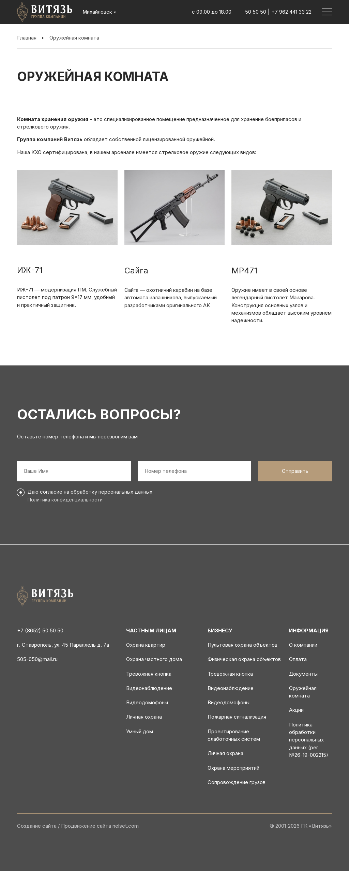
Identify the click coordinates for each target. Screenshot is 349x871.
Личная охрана (144, 717)
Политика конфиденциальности (65, 499)
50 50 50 (255, 12)
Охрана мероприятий (233, 768)
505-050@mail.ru (37, 659)
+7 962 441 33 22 (291, 12)
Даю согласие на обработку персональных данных (90, 492)
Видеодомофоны (147, 703)
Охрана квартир (145, 645)
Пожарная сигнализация (237, 717)
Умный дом (139, 732)
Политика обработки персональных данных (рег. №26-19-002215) (308, 740)
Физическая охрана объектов (244, 659)
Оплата (298, 659)
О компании (303, 645)
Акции (296, 710)
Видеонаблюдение (149, 688)
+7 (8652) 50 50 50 (40, 631)
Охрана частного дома (154, 659)
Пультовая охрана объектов (242, 645)
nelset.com (125, 826)
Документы (303, 674)
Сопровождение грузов (236, 782)
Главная (26, 38)
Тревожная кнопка (148, 674)
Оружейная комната (74, 38)
